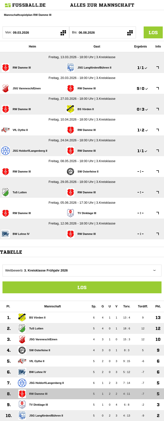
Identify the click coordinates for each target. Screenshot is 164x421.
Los (82, 287)
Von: (8, 32)
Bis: (74, 32)
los (153, 32)
